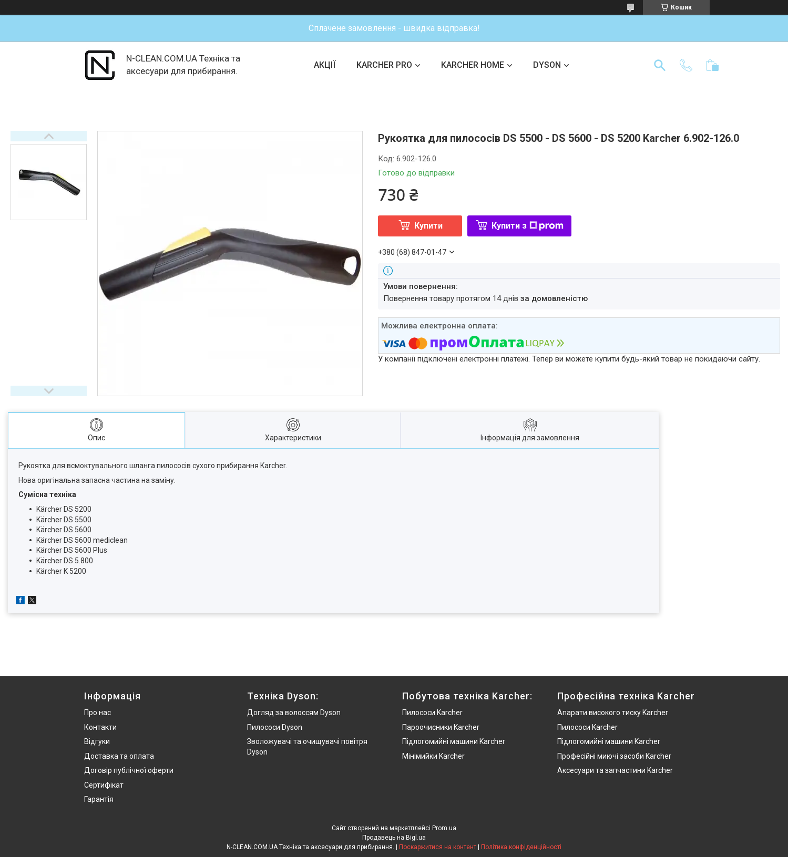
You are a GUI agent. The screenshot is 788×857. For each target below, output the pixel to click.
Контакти (100, 727)
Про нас (97, 712)
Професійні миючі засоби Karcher (614, 756)
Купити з (528, 226)
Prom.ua (444, 828)
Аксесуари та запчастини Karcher (615, 770)
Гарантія (99, 799)
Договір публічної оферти (128, 770)
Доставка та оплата (119, 756)
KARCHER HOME (472, 65)
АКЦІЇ (324, 65)
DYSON (547, 65)
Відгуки (97, 741)
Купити (428, 226)
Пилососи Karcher (432, 712)
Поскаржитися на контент (437, 847)
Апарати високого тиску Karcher (612, 712)
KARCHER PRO (384, 65)
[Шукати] (659, 65)
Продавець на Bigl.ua (394, 837)
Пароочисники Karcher (440, 727)
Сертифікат (104, 785)
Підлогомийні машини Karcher (453, 741)
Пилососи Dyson (274, 727)
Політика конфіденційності (521, 847)
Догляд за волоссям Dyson (294, 712)
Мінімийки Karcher (433, 756)
